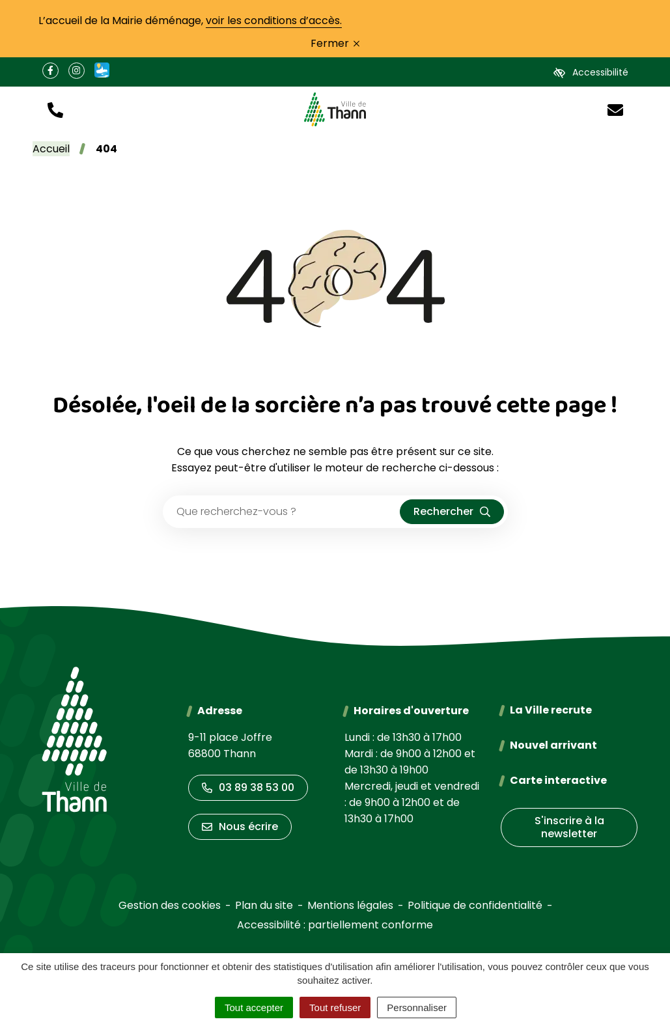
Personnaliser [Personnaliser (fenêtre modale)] (417, 1007)
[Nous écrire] (615, 109)
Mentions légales (350, 905)
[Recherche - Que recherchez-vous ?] (281, 511)
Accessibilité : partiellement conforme (335, 924)
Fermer (335, 43)
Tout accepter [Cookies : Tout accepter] (254, 1007)
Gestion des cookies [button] (170, 905)
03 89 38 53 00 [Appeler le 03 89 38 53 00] (248, 787)
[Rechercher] (452, 511)
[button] (55, 109)
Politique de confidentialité (475, 905)
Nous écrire (240, 826)
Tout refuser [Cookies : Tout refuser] (335, 1007)
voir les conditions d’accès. (274, 20)
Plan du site (264, 905)
